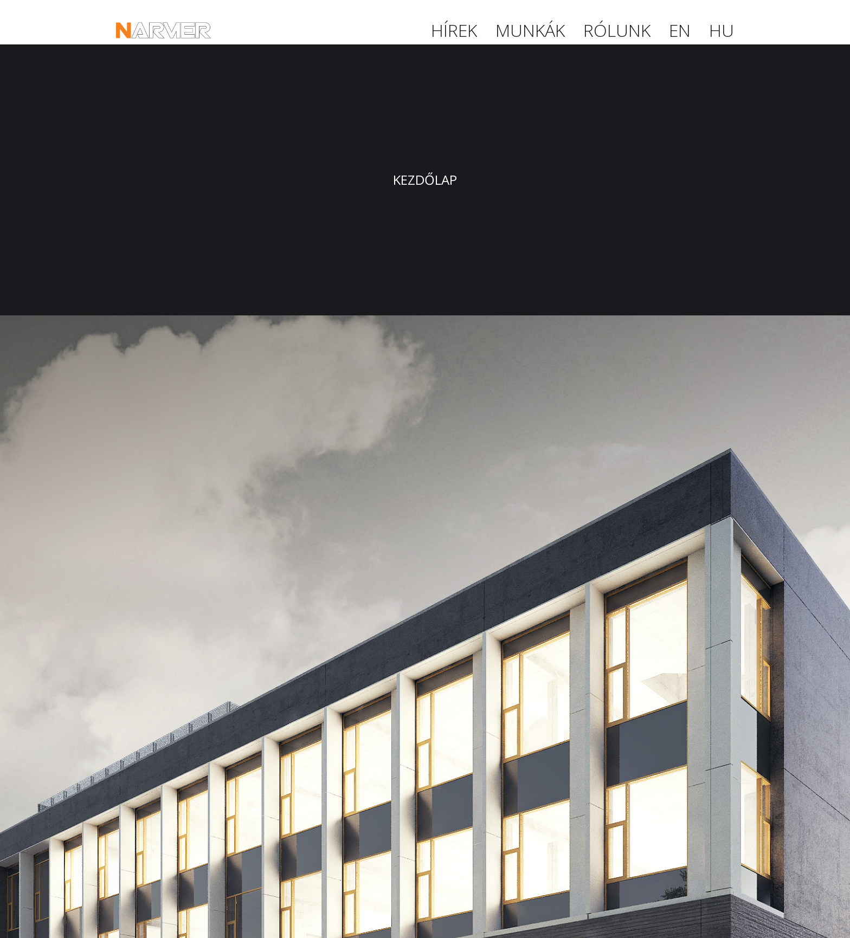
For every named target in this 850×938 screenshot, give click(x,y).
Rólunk (617, 30)
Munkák (530, 30)
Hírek (454, 30)
